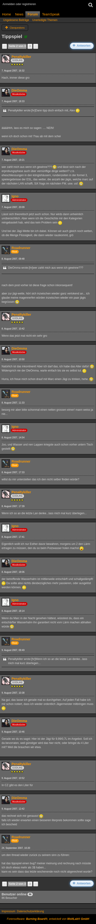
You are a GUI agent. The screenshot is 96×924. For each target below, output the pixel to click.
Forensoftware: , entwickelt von (48, 919)
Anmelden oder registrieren (19, 4)
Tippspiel (12, 36)
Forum (32, 14)
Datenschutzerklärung (30, 911)
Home (6, 14)
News (19, 14)
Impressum (8, 911)
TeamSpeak (51, 14)
